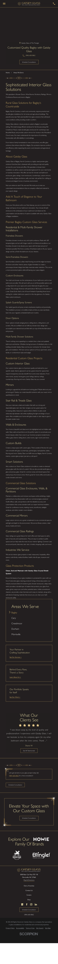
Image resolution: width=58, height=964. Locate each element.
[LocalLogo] (29, 3)
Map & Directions (29, 880)
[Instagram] (31, 904)
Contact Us (29, 890)
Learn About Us (14, 677)
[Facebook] (27, 904)
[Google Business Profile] (22, 904)
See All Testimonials (29, 750)
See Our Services (15, 657)
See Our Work (14, 697)
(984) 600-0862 (30, 55)
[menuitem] (29, 612)
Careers (29, 895)
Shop (29, 900)
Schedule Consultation (29, 62)
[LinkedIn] (36, 904)
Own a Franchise (29, 886)
